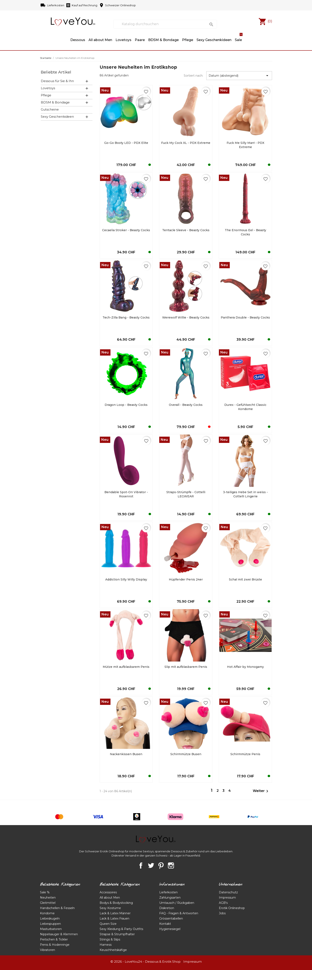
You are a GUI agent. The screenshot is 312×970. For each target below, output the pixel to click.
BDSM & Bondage (163, 40)
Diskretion (166, 908)
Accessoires (108, 892)
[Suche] (165, 24)
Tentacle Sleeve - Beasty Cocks (185, 230)
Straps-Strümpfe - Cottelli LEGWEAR (185, 494)
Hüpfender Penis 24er (186, 579)
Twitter (151, 865)
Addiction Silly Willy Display (126, 579)
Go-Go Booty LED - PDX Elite (126, 143)
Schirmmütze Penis (245, 754)
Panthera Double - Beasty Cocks (245, 317)
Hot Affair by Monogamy (245, 667)
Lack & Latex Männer (115, 913)
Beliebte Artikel (56, 72)
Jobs (222, 913)
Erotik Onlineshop (232, 908)
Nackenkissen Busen (126, 754)
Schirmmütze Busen (185, 754)
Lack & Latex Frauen (114, 918)
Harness (106, 945)
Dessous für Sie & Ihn (57, 81)
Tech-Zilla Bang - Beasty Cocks (126, 317)
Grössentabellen (171, 918)
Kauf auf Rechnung (81, 5)
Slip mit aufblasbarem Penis (185, 667)
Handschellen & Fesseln (57, 908)
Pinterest (161, 865)
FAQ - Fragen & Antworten (178, 913)
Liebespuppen (50, 924)
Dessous (77, 40)
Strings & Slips (110, 939)
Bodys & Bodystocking (116, 903)
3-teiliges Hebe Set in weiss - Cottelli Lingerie (245, 494)
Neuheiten (48, 897)
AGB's (223, 903)
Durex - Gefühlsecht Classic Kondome (245, 407)
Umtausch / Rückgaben (176, 903)
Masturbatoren (51, 929)
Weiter (261, 791)
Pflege (187, 40)
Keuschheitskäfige (113, 950)
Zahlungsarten (170, 897)
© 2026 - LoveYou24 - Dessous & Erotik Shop (145, 962)
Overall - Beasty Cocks (186, 405)
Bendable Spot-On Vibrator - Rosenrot (126, 494)
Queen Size (108, 924)
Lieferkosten (52, 5)
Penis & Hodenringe (54, 945)
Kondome (47, 913)
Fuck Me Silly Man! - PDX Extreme (245, 145)
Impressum (227, 897)
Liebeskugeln (50, 918)
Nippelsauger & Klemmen (59, 934)
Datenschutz (228, 892)
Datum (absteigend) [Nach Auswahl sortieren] (239, 75)
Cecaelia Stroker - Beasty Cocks (126, 230)
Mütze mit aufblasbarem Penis (126, 667)
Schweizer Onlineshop (117, 5)
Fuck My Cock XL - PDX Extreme (185, 143)
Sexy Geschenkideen (57, 117)
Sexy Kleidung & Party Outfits (121, 929)
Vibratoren (47, 950)
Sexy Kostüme (110, 908)
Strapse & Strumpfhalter (117, 934)
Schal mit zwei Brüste (245, 579)
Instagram (171, 865)
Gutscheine (50, 109)
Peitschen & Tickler (54, 939)
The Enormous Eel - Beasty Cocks (245, 232)
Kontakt (165, 924)
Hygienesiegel (169, 929)
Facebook (141, 865)
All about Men (100, 40)
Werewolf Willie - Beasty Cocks (185, 317)
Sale (239, 38)
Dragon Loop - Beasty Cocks (126, 405)
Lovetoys (48, 88)
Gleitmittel (47, 903)
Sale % (45, 892)
